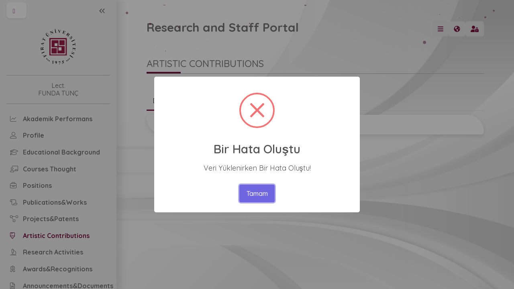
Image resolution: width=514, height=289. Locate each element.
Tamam (257, 193)
